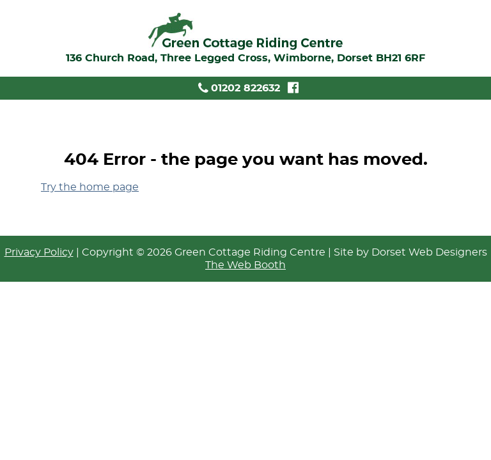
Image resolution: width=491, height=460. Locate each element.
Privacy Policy (39, 252)
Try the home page (90, 187)
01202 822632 (238, 88)
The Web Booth (245, 265)
